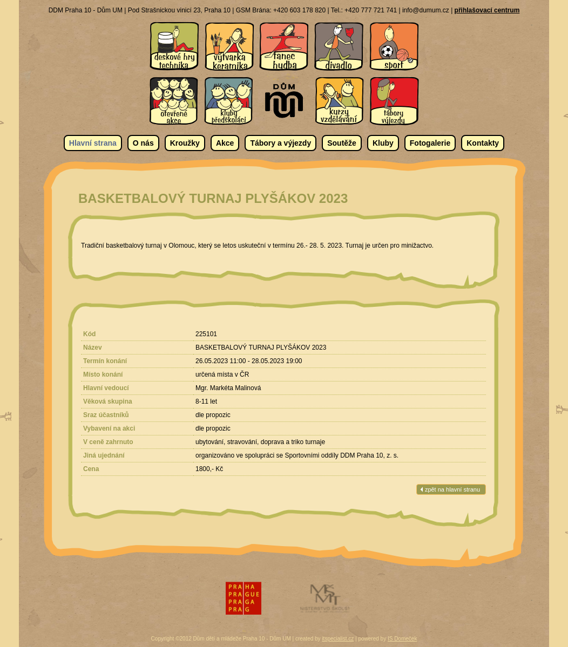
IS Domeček (402, 639)
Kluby (383, 143)
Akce (225, 143)
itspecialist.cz (338, 639)
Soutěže (341, 143)
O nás (143, 143)
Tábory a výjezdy (280, 143)
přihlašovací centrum (487, 10)
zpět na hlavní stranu (452, 489)
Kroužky (185, 143)
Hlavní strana (93, 143)
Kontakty (482, 143)
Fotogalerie (430, 143)
